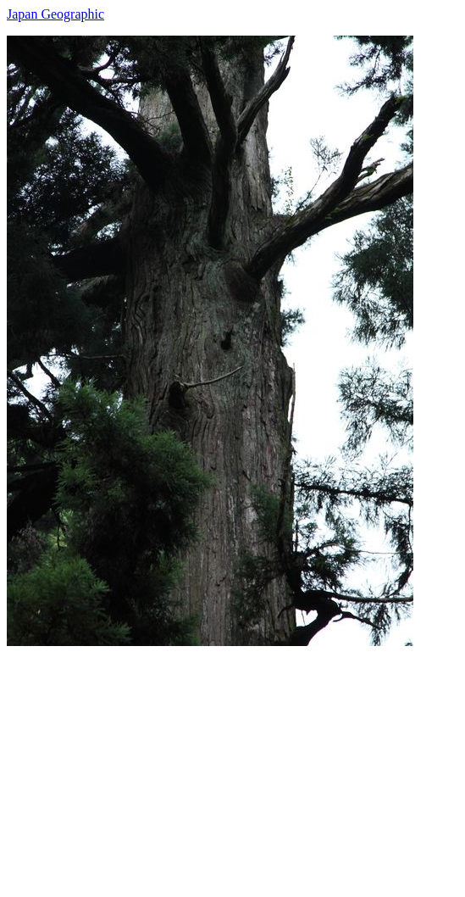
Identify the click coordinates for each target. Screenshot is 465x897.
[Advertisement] (232, 764)
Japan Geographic (55, 14)
